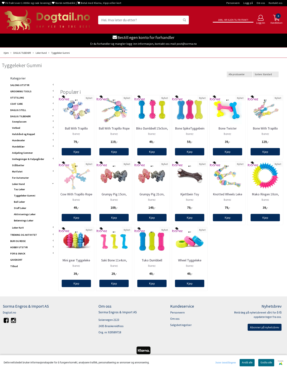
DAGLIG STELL (18, 110)
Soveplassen (19, 121)
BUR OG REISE (18, 241)
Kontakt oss (275, 3)
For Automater (20, 177)
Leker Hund (40, 52)
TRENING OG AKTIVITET (23, 234)
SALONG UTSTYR (19, 85)
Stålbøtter (18, 165)
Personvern (233, 3)
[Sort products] (266, 74)
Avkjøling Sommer (22, 152)
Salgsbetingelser (181, 325)
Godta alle (266, 362)
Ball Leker (19, 201)
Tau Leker (19, 189)
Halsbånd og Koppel (23, 134)
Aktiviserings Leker (25, 214)
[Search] (143, 20)
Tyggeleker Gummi (59, 52)
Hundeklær (18, 146)
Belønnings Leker (23, 220)
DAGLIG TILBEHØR (20, 52)
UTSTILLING (17, 97)
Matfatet (17, 171)
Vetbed (16, 128)
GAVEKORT (16, 259)
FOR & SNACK (17, 253)
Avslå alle (247, 362)
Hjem (6, 52)
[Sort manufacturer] (239, 74)
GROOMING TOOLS (20, 91)
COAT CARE (16, 103)
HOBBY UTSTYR (19, 247)
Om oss (261, 3)
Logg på (248, 3)
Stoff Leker (20, 208)
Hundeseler (18, 140)
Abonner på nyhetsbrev (264, 327)
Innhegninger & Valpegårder (28, 159)
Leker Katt (18, 227)
